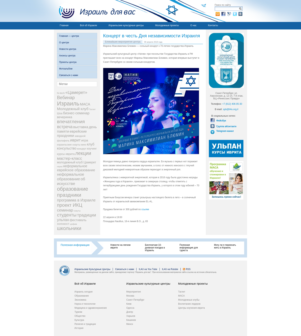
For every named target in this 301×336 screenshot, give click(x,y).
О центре (64, 42)
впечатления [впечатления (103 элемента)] (71, 121)
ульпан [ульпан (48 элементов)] (63, 220)
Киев (128, 304)
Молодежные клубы (188, 299)
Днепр (129, 312)
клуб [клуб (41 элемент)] (90, 144)
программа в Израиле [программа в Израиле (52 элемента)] (76, 200)
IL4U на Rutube (170, 269)
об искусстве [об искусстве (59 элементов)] (71, 181)
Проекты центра (67, 62)
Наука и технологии (84, 304)
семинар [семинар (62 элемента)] (65, 210)
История (79, 328)
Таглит (181, 291)
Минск (129, 324)
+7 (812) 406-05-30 (232, 104)
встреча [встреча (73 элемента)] (65, 126)
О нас (193, 25)
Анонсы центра (67, 55)
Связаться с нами (68, 75)
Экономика (80, 299)
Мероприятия (133, 291)
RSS (188, 269)
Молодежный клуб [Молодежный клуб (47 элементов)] (72, 109)
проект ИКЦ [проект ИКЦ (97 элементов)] (69, 205)
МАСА (181, 295)
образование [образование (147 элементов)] (72, 189)
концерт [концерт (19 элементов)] (81, 148)
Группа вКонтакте (226, 126)
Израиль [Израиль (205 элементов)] (68, 103)
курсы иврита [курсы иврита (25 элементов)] (66, 153)
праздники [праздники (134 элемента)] (69, 195)
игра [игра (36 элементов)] (84, 140)
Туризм (78, 312)
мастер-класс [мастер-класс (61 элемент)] (69, 158)
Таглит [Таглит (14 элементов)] (92, 109)
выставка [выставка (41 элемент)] (80, 127)
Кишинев (131, 320)
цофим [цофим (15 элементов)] (73, 224)
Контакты (213, 25)
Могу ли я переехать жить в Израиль (225, 246)
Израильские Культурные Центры (92, 269)
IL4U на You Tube (148, 269)
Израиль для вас (95, 11)
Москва (130, 295)
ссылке (145, 209)
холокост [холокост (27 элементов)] (63, 223)
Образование (81, 295)
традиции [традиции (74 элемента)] (86, 215)
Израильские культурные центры (126, 25)
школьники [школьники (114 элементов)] (69, 228)
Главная (64, 25)
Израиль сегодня (83, 291)
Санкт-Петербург (135, 299)
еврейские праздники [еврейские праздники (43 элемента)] (72, 133)
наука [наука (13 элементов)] (59, 166)
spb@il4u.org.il (230, 109)
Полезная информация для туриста (188, 248)
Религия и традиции (85, 324)
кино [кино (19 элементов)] (83, 144)
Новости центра (67, 49)
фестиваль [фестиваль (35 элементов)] (78, 220)
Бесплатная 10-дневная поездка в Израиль (155, 248)
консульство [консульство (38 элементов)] (66, 148)
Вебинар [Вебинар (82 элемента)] (66, 97)
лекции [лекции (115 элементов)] (83, 153)
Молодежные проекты (167, 25)
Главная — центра (69, 36)
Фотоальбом (65, 68)
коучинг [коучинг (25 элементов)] (92, 148)
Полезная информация (75, 245)
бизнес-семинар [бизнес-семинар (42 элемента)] (76, 113)
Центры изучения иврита (191, 308)
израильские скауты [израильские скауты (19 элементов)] (68, 144)
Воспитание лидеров (189, 304)
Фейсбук (221, 120)
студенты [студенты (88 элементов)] (66, 214)
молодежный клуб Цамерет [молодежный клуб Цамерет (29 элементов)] (76, 162)
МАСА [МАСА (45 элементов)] (85, 104)
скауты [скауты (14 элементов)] (77, 211)
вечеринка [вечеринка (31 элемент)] (64, 117)
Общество (79, 316)
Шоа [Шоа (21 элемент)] (59, 113)
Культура (79, 320)
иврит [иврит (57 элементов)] (75, 140)
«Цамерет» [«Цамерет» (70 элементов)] (76, 92)
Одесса (130, 308)
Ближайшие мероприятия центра (123, 41)
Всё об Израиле (88, 25)
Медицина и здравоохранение (90, 308)
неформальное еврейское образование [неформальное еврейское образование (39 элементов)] (76, 168)
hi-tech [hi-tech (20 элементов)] (61, 93)
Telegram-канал (225, 131)
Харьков (130, 316)
